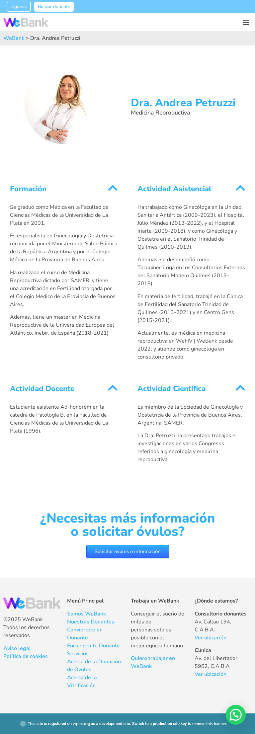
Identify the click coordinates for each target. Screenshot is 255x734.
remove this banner (209, 723)
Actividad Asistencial (174, 189)
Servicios (78, 653)
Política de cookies (25, 656)
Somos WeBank (86, 613)
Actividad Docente (42, 388)
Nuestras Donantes (90, 621)
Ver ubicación (210, 637)
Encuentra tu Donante (93, 645)
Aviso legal (17, 648)
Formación (28, 189)
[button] (246, 22)
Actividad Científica (171, 388)
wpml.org (81, 723)
